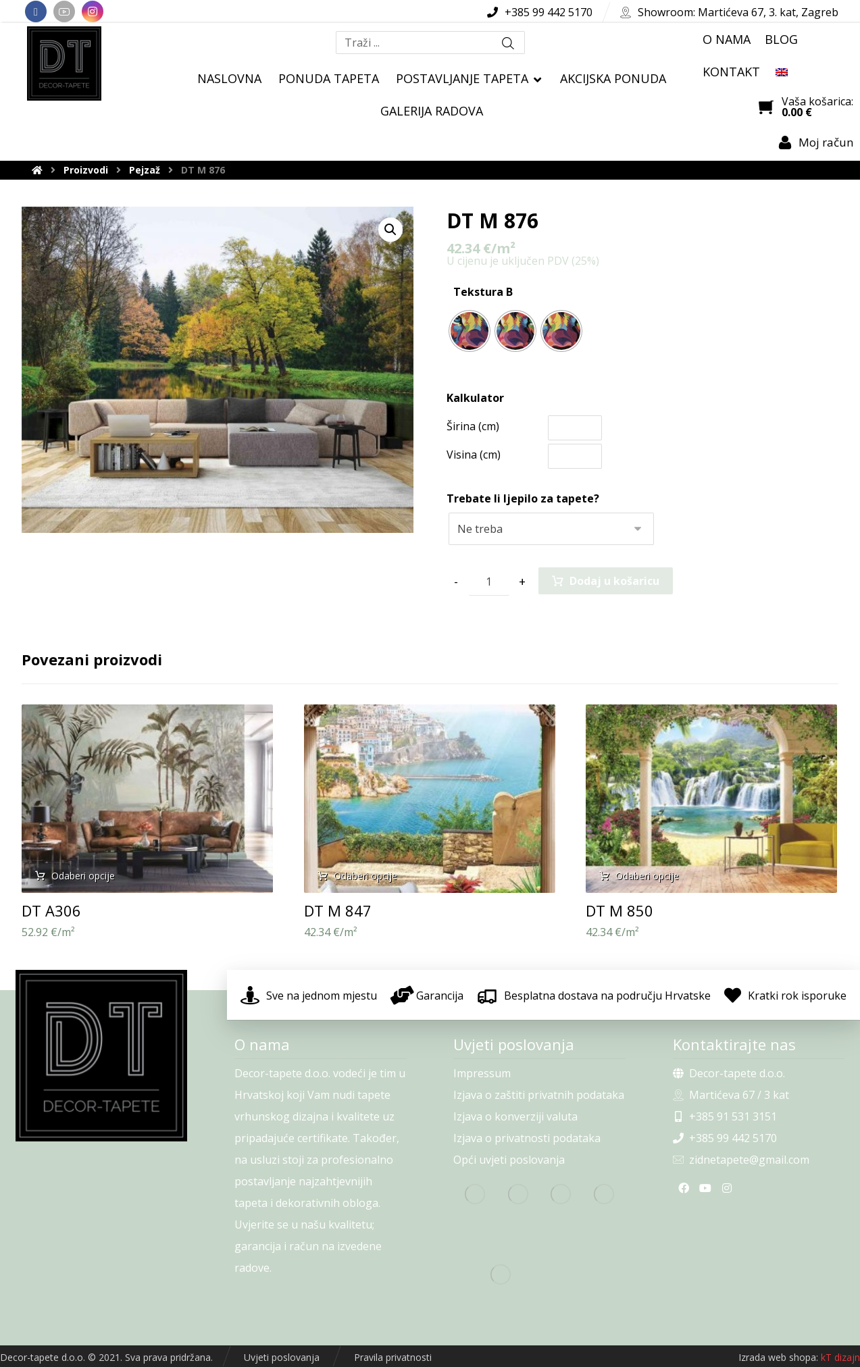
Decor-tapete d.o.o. (729, 1073)
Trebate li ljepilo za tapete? (523, 498)
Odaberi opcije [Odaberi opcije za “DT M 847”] (365, 875)
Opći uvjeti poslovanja (509, 1159)
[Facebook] (36, 11)
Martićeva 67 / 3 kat (731, 1094)
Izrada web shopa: (778, 1357)
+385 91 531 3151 (725, 1116)
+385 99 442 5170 (725, 1138)
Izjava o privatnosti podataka (527, 1138)
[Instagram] (92, 11)
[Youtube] (64, 11)
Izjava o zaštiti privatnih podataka (538, 1094)
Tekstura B (483, 291)
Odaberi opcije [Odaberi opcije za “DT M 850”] (647, 875)
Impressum (482, 1073)
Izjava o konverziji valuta (515, 1116)
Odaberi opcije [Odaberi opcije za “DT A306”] (83, 875)
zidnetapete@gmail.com (741, 1159)
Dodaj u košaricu (614, 580)
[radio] (469, 331)
